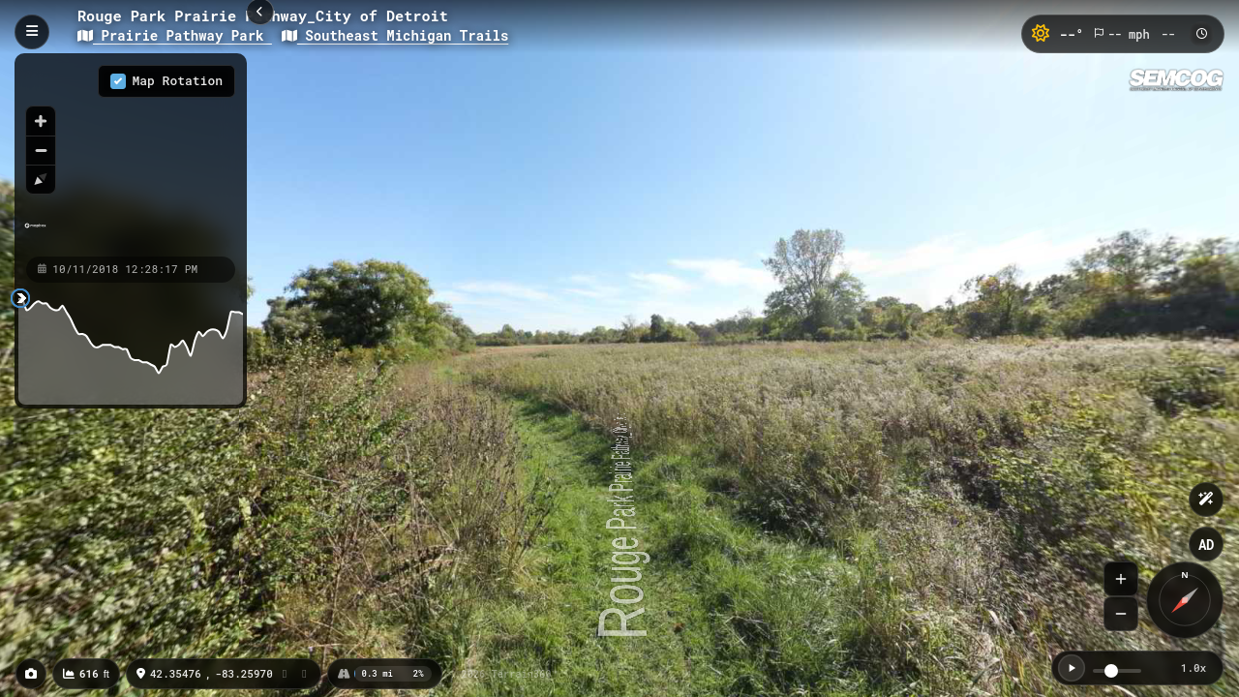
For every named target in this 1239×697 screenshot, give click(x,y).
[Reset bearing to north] (40, 179)
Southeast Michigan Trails (395, 35)
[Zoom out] (40, 150)
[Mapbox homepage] (35, 234)
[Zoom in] (40, 121)
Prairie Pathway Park (174, 35)
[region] (130, 154)
